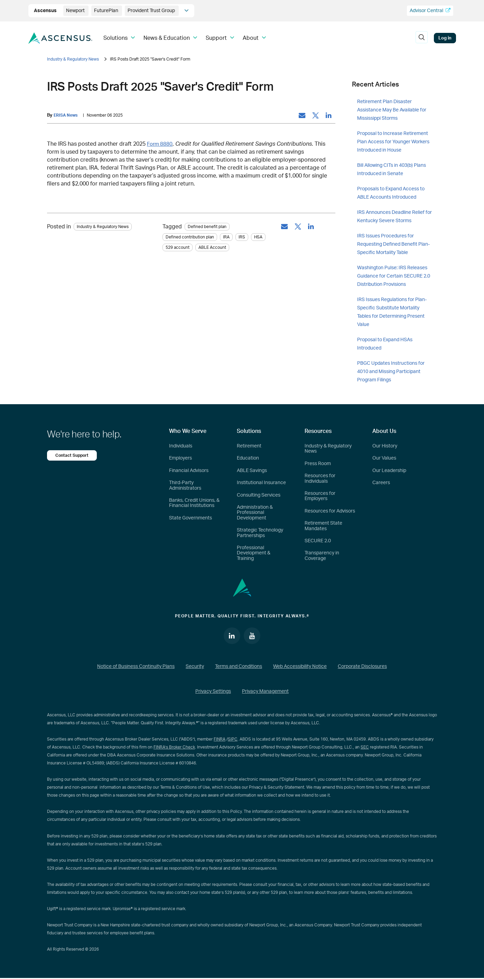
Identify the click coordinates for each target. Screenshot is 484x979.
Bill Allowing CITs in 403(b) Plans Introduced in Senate (391, 169)
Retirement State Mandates (323, 526)
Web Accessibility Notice (300, 667)
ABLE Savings (252, 470)
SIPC (233, 740)
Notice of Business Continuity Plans (136, 667)
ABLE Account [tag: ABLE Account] (212, 248)
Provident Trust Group (152, 10)
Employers (180, 458)
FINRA (219, 740)
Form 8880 (160, 144)
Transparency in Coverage (322, 556)
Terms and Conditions (238, 667)
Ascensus (46, 10)
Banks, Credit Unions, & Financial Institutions (194, 503)
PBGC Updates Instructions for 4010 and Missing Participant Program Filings (391, 371)
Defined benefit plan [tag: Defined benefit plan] (207, 227)
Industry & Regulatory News (73, 59)
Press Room (318, 463)
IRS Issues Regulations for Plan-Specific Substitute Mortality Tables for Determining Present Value (392, 312)
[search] (421, 38)
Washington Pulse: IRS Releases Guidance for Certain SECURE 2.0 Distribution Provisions (393, 276)
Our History (384, 446)
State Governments (190, 518)
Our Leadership (389, 470)
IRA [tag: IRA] (226, 237)
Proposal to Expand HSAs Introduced (384, 344)
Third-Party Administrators (185, 485)
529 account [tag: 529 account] (177, 248)
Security (195, 667)
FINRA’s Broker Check (174, 748)
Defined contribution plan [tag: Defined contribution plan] (190, 237)
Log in (445, 38)
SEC (365, 748)
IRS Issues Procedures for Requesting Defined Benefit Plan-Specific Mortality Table (393, 244)
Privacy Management (265, 692)
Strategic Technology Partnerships (260, 533)
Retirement (249, 446)
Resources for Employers (320, 496)
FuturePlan (106, 10)
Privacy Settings (213, 692)
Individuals (180, 446)
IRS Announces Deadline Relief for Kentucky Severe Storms (394, 216)
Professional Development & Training (253, 553)
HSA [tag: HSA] (258, 237)
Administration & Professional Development (255, 512)
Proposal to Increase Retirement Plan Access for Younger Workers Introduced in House (393, 142)
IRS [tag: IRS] (242, 237)
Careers (381, 482)
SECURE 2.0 (318, 540)
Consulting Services (258, 495)
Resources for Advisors (330, 511)
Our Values (384, 458)
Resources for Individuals (320, 478)
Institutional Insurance (261, 482)
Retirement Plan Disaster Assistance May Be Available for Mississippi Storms (391, 110)
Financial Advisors (188, 470)
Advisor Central (430, 10)
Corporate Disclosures (362, 667)
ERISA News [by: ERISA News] (66, 116)
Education (248, 458)
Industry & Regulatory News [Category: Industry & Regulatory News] (103, 227)
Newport (76, 10)
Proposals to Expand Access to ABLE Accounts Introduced (391, 193)
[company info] (187, 11)
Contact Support (73, 455)
